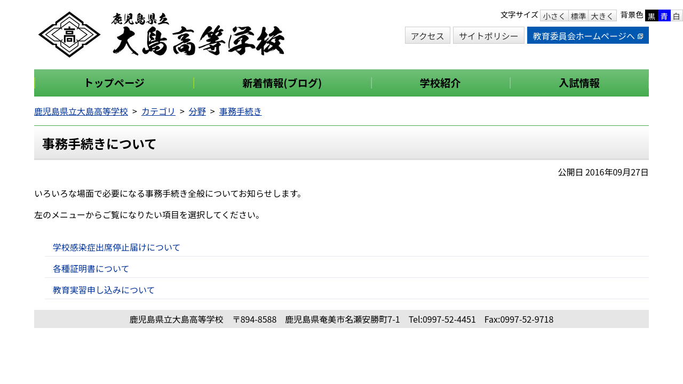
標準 (578, 15)
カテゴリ (158, 111)
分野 (197, 111)
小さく (554, 15)
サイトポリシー (489, 35)
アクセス (427, 35)
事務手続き (240, 111)
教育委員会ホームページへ (588, 35)
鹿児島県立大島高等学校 (81, 111)
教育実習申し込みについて (104, 289)
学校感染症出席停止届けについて (117, 247)
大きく (602, 15)
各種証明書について (91, 268)
